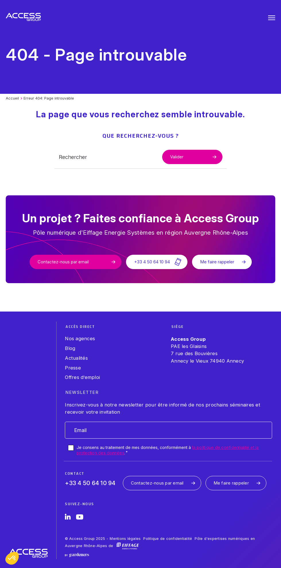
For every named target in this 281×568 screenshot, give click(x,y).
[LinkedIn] (68, 518)
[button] (12, 558)
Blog (70, 348)
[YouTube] (79, 518)
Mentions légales (125, 538)
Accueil (12, 98)
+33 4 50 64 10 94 (90, 483)
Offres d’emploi (82, 377)
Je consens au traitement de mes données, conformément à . (168, 450)
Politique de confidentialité (167, 538)
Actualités (76, 358)
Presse (73, 368)
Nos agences (80, 338)
